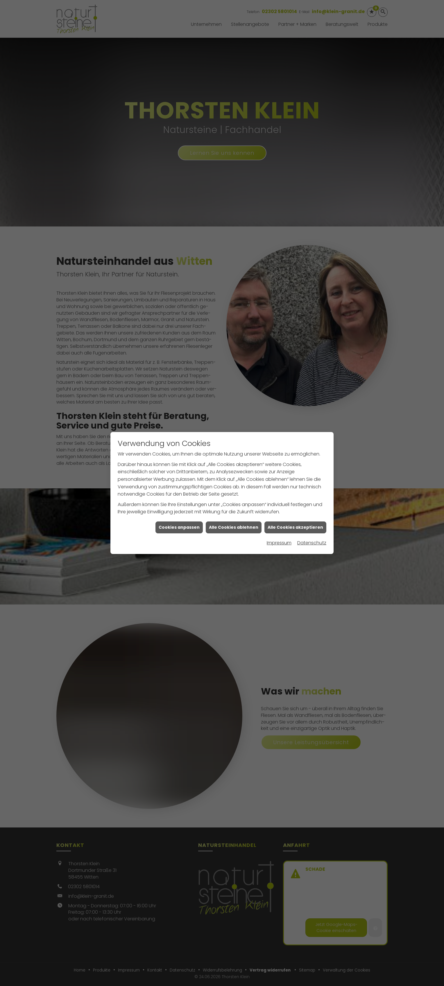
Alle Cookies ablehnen (233, 506)
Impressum (279, 521)
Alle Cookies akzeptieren (295, 506)
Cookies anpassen (179, 506)
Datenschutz (311, 521)
